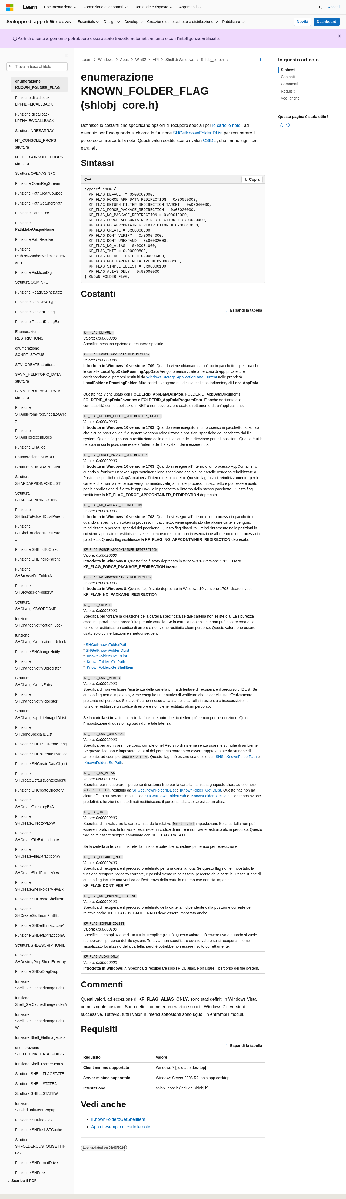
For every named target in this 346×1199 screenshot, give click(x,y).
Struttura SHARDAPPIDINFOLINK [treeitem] (36, 496)
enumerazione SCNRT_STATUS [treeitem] (30, 351)
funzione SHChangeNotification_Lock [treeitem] (38, 622)
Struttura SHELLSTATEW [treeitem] (36, 1093)
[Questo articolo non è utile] (288, 125)
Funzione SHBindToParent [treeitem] (37, 559)
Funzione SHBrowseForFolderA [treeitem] (33, 572)
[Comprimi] (66, 55)
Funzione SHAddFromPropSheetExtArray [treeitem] (40, 414)
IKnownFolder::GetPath (105, 662)
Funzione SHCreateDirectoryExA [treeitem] (34, 803)
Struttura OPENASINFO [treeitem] (35, 173)
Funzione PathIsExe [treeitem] (32, 213)
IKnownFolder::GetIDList (106, 656)
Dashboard (326, 21)
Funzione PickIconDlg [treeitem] (33, 272)
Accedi (334, 7)
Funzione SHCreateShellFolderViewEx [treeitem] (39, 885)
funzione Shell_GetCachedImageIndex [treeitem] (40, 984)
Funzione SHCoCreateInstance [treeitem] (41, 754)
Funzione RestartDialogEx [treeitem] (37, 321)
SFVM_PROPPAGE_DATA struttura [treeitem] (37, 394)
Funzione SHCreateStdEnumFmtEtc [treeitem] (37, 912)
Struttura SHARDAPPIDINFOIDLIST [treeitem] (38, 480)
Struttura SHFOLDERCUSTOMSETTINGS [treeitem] (40, 1146)
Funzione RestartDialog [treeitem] (35, 312)
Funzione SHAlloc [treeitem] (30, 447)
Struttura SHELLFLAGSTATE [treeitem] (39, 1074)
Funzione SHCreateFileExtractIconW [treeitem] (37, 852)
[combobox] (37, 66)
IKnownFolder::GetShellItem (109, 667)
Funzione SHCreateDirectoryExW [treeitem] (35, 819)
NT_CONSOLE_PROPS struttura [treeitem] (35, 143)
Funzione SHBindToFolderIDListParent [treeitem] (39, 513)
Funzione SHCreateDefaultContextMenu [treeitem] (40, 777)
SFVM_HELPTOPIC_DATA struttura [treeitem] (38, 377)
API (156, 59)
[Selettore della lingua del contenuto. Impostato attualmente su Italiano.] (18, 1190)
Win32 (140, 59)
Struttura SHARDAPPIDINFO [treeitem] (39, 467)
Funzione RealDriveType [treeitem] (35, 302)
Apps (124, 59)
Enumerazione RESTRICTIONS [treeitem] (29, 335)
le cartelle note (226, 125)
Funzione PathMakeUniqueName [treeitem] (34, 226)
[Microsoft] (10, 7)
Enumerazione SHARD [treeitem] (34, 457)
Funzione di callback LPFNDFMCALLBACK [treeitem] (34, 101)
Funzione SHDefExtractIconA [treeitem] (39, 925)
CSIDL (209, 140)
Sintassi (288, 70)
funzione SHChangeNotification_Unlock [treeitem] (40, 638)
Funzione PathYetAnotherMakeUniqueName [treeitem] (40, 256)
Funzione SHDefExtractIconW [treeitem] (40, 935)
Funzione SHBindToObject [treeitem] (37, 549)
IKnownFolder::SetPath (102, 762)
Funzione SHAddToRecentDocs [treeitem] (33, 434)
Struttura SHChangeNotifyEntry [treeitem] (33, 681)
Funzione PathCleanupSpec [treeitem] (38, 193)
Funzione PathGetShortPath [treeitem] (38, 203)
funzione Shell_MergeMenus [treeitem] (39, 1064)
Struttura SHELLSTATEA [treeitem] (36, 1084)
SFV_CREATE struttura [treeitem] (35, 365)
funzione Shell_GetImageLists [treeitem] (40, 1037)
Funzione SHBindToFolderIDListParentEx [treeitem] (40, 533)
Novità (302, 21)
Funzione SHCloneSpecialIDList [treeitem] (33, 730)
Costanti (288, 77)
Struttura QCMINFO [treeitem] (32, 282)
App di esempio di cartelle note (120, 1127)
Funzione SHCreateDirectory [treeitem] (39, 790)
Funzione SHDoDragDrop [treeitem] (36, 971)
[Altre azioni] (260, 59)
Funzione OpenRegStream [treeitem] (37, 183)
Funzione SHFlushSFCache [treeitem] (38, 1130)
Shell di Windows (179, 59)
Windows (106, 59)
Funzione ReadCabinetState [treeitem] (39, 292)
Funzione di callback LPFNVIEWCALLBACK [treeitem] (34, 117)
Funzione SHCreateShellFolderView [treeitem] (37, 869)
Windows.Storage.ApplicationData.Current (181, 377)
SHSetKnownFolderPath (236, 757)
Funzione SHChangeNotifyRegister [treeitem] (36, 697)
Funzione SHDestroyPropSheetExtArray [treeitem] (40, 958)
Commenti (289, 84)
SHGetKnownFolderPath (106, 645)
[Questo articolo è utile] (281, 125)
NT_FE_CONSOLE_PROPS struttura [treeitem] (39, 160)
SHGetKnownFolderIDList (197, 133)
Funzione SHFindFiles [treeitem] (33, 1120)
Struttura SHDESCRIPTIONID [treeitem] (40, 945)
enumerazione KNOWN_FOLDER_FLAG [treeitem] (37, 84)
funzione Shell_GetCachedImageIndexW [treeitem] (40, 1021)
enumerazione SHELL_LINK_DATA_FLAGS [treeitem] (39, 1050)
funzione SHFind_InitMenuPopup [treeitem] (35, 1106)
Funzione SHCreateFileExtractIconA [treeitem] (37, 836)
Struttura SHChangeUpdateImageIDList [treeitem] (40, 714)
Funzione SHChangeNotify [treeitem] (37, 652)
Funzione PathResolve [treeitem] (34, 239)
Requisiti (288, 91)
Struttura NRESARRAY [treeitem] (34, 131)
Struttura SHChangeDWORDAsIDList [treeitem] (38, 605)
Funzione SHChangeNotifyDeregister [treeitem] (38, 664)
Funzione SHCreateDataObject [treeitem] (41, 764)
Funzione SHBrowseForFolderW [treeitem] (34, 589)
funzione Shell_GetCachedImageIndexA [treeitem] (41, 1001)
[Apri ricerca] (320, 7)
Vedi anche (290, 98)
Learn (87, 59)
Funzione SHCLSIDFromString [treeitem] (41, 744)
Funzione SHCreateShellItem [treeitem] (39, 899)
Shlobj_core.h (212, 59)
